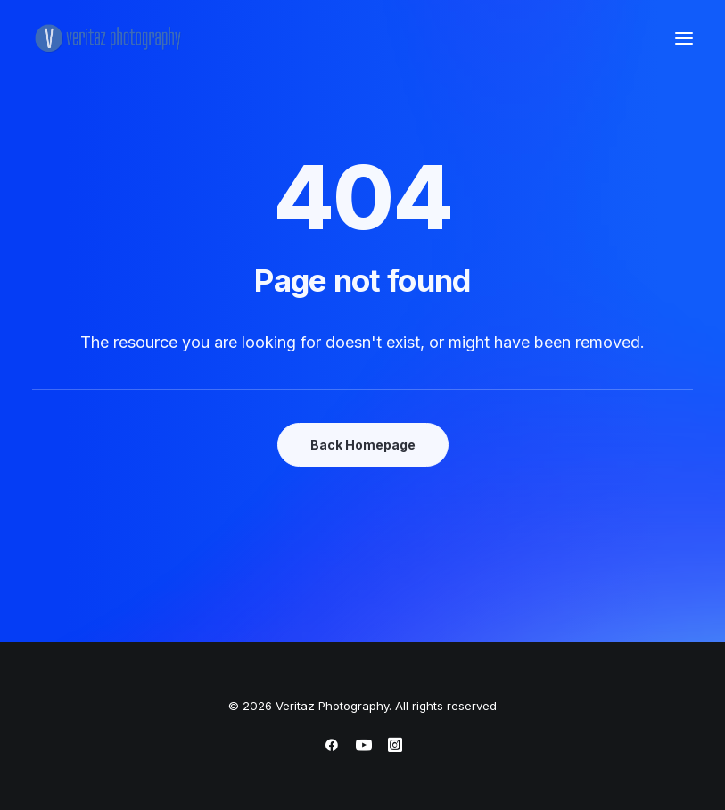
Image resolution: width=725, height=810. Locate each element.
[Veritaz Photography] (113, 38)
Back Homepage (363, 444)
